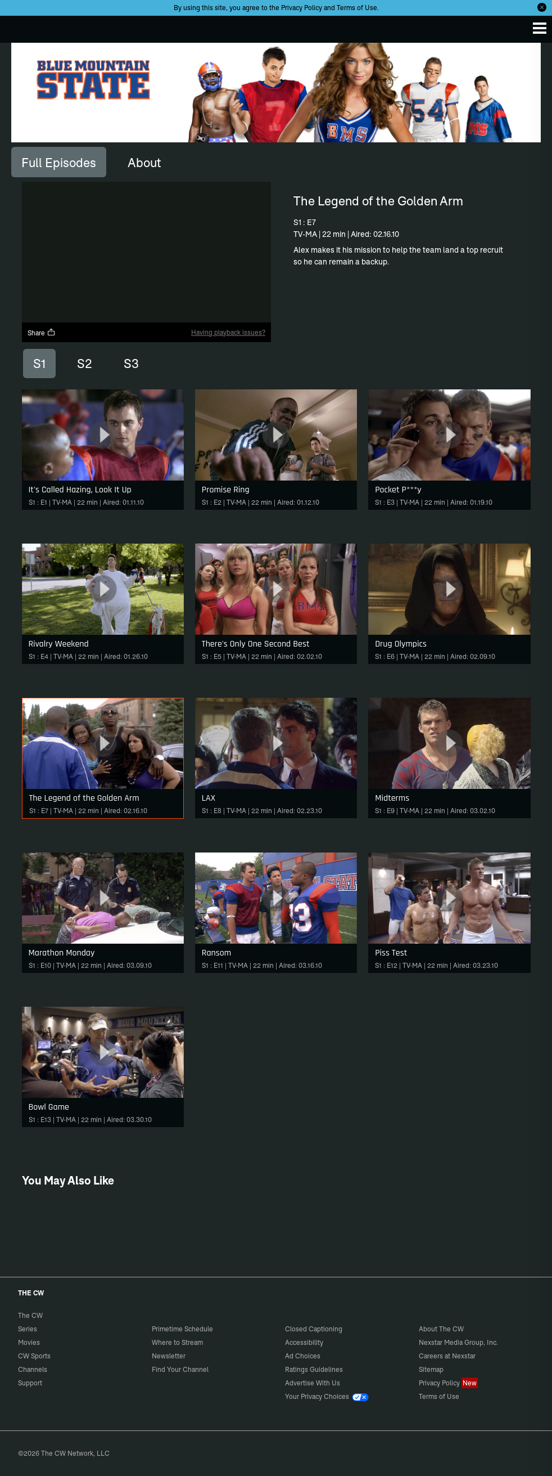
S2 (84, 363)
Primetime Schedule (182, 1329)
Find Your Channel (180, 1369)
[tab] (58, 162)
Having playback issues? (228, 332)
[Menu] (539, 28)
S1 (39, 363)
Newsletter (168, 1356)
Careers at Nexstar (447, 1356)
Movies (29, 1342)
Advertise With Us (312, 1383)
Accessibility (304, 1342)
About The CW (441, 1329)
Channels (32, 1369)
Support (30, 1383)
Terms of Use (357, 7)
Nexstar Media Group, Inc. (458, 1342)
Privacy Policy (301, 7)
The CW (20, 26)
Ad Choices (302, 1356)
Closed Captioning (313, 1329)
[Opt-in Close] (541, 7)
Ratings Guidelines (314, 1369)
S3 (131, 363)
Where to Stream (177, 1342)
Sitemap (431, 1369)
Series (27, 1329)
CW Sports (34, 1356)
